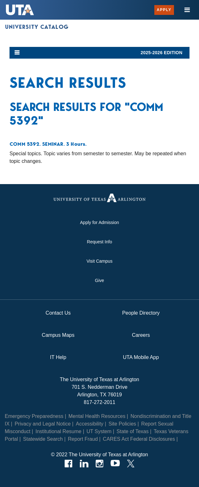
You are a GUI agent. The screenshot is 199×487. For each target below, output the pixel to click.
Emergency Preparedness (34, 416)
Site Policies (122, 423)
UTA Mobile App (141, 357)
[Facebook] (68, 463)
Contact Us (58, 313)
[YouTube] (115, 463)
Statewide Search (43, 439)
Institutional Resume (58, 431)
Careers (141, 335)
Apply (164, 10)
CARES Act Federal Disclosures (139, 439)
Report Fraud (83, 439)
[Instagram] (99, 463)
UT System (99, 431)
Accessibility (89, 423)
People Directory (140, 313)
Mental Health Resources (96, 416)
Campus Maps (58, 335)
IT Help (58, 357)
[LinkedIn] (84, 463)
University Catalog (37, 26)
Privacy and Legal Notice (43, 423)
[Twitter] (130, 463)
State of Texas (133, 431)
